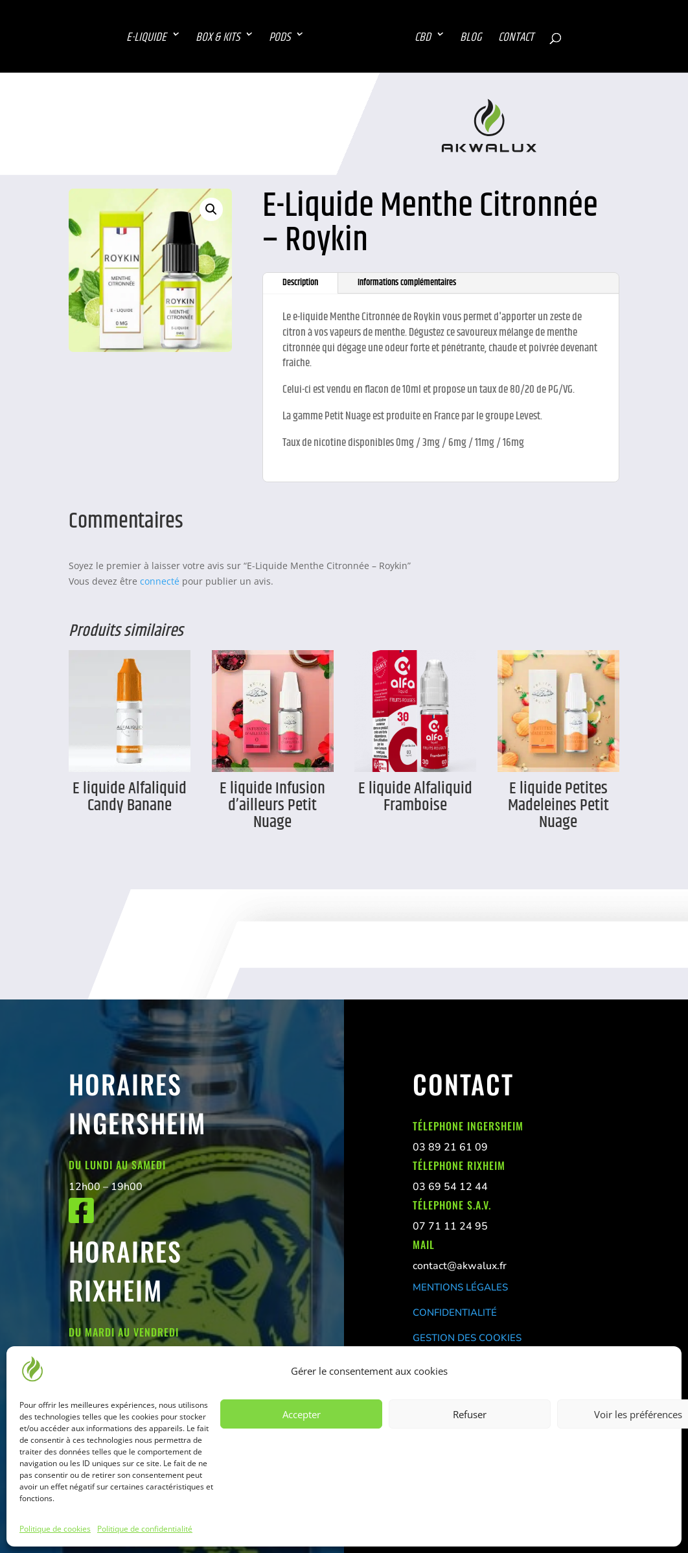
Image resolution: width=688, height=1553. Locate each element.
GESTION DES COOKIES (467, 1337)
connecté (159, 581)
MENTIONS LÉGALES (460, 1287)
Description (300, 282)
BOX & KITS (216, 38)
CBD (424, 38)
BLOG (472, 38)
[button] (211, 209)
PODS (278, 38)
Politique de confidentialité (144, 1528)
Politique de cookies (55, 1528)
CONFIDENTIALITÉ (455, 1312)
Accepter (301, 1414)
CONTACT (517, 38)
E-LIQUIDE (145, 38)
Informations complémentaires (407, 282)
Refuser (470, 1414)
